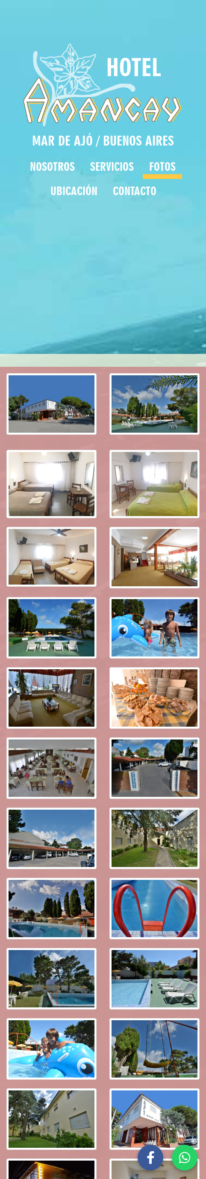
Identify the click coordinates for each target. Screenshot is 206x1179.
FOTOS (162, 166)
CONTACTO (134, 191)
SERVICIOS (112, 166)
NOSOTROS (52, 166)
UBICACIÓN (73, 191)
